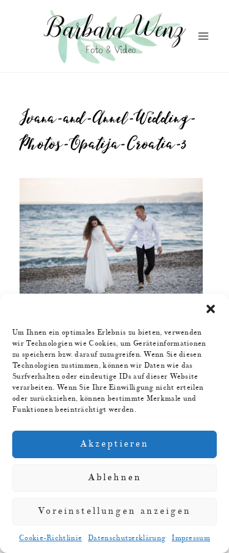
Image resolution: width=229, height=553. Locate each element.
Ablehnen (115, 477)
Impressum (191, 538)
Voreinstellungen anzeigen (114, 511)
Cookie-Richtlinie (50, 538)
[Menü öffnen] (203, 36)
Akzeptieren (114, 444)
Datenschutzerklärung (126, 538)
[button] (211, 309)
